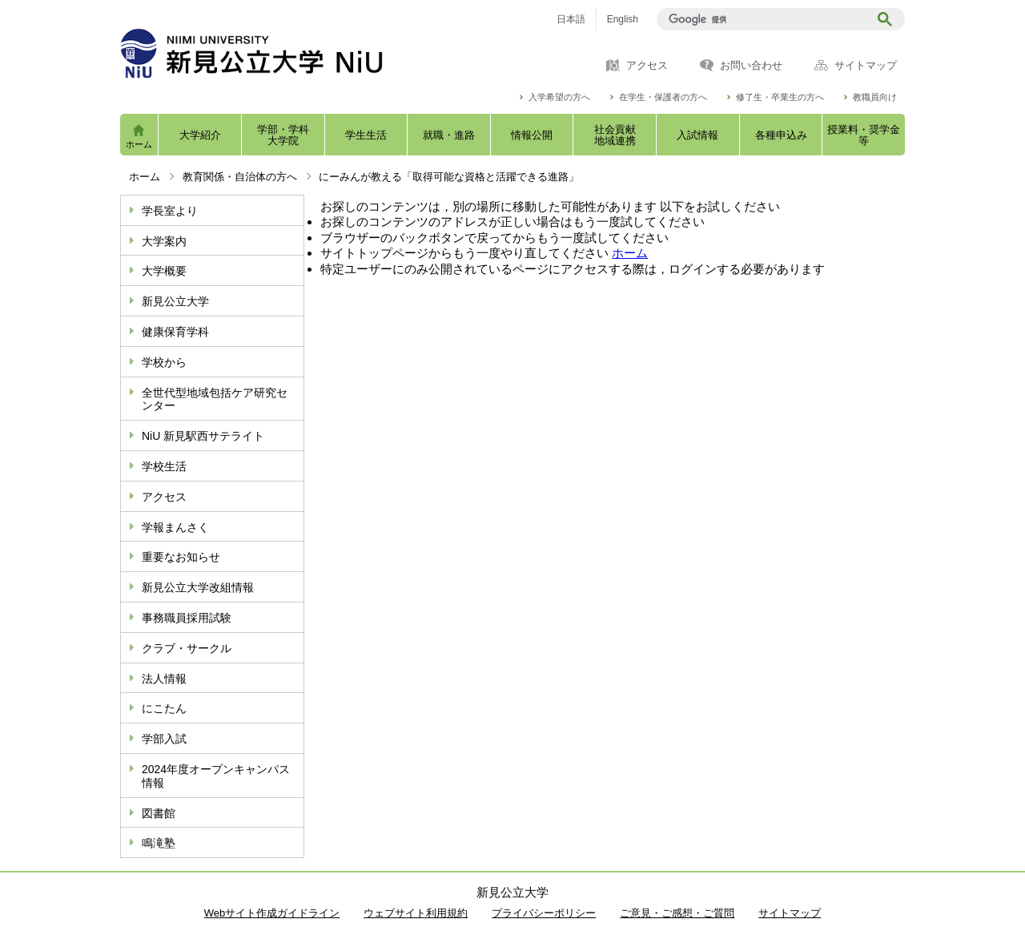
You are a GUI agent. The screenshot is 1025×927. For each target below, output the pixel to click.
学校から (164, 362)
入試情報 (697, 135)
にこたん (164, 708)
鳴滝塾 (158, 842)
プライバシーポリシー (544, 913)
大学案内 (164, 241)
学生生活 (366, 135)
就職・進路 (449, 135)
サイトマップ (865, 65)
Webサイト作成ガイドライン (272, 913)
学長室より (170, 210)
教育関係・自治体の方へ (240, 177)
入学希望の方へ (559, 97)
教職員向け (875, 97)
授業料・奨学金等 (863, 135)
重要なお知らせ (181, 556)
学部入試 (164, 738)
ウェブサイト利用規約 (416, 913)
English (622, 19)
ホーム (139, 144)
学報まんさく (175, 527)
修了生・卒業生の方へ (780, 97)
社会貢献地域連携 (615, 135)
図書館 (158, 813)
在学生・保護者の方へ (663, 97)
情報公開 (532, 135)
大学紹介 (200, 135)
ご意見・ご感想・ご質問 (677, 913)
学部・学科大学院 (283, 135)
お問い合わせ (751, 65)
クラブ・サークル (186, 648)
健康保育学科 (175, 331)
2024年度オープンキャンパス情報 (216, 776)
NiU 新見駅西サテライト (203, 435)
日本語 (571, 19)
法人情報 (164, 678)
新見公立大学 (175, 301)
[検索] (765, 19)
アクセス (647, 65)
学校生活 (164, 466)
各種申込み (781, 135)
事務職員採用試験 (186, 617)
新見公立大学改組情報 (198, 587)
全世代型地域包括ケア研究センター (214, 399)
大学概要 (164, 270)
